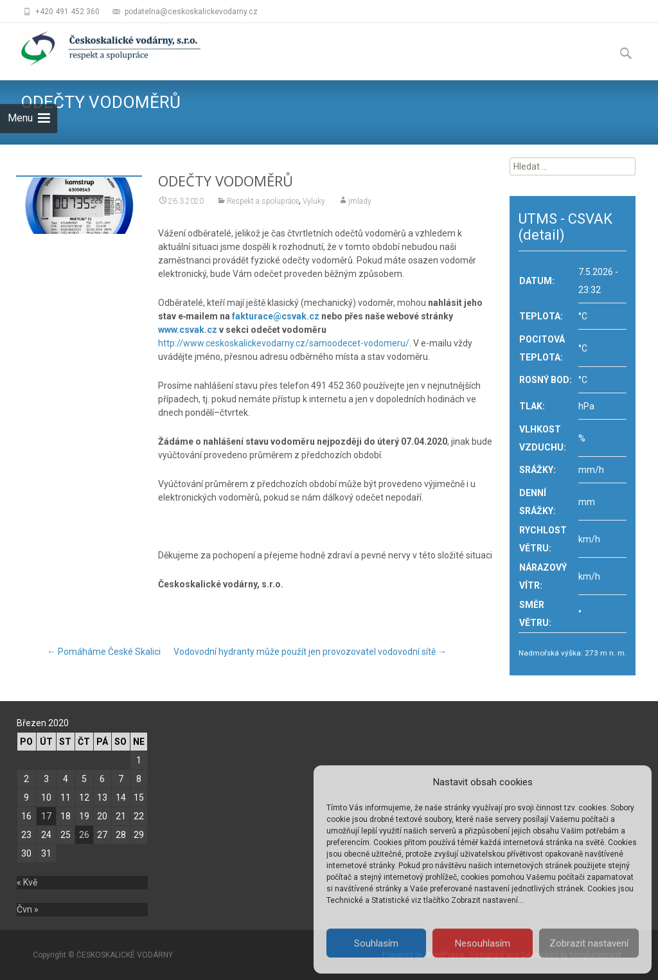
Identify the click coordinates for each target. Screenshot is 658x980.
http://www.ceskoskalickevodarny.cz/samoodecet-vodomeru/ (283, 343)
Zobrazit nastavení (588, 943)
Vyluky (314, 201)
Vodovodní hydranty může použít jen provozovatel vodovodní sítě (310, 651)
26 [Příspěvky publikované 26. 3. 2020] (84, 835)
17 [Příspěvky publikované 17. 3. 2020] (46, 816)
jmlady (359, 201)
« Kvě (27, 882)
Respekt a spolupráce (263, 201)
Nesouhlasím (482, 943)
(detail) (542, 235)
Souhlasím (376, 943)
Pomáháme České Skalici (104, 651)
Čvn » (28, 909)
